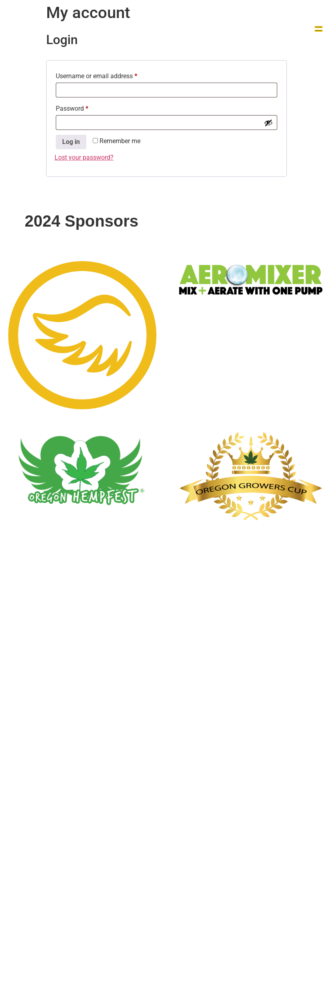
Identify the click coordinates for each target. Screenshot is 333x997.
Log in (71, 142)
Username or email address (109, 75)
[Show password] (268, 122)
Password (84, 107)
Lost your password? (84, 157)
